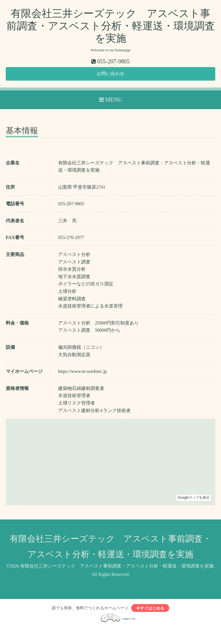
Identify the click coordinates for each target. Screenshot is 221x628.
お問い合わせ (110, 73)
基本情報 (22, 131)
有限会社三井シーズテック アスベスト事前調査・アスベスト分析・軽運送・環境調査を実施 (110, 26)
